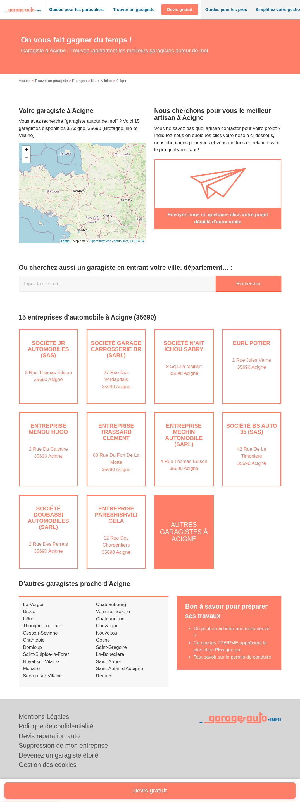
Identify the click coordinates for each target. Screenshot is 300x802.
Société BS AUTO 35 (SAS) (251, 429)
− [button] (26, 158)
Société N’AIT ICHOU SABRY (183, 346)
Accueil (24, 81)
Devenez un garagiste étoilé (58, 755)
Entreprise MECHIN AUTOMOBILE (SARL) (184, 435)
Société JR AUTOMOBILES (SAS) (48, 349)
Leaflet (65, 241)
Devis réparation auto (49, 736)
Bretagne (79, 81)
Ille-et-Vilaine (101, 81)
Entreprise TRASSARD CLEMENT (116, 432)
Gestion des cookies (48, 764)
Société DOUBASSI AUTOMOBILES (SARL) (48, 517)
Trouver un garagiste (51, 81)
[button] (77, 9)
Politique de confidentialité (56, 726)
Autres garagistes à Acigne (184, 532)
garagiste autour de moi (91, 121)
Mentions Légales (44, 716)
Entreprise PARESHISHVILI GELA (116, 514)
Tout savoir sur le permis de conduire (232, 657)
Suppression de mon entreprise (63, 745)
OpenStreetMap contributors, (110, 241)
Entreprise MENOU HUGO (48, 429)
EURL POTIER (251, 343)
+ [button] (26, 150)
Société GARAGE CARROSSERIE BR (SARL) (116, 349)
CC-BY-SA (137, 241)
